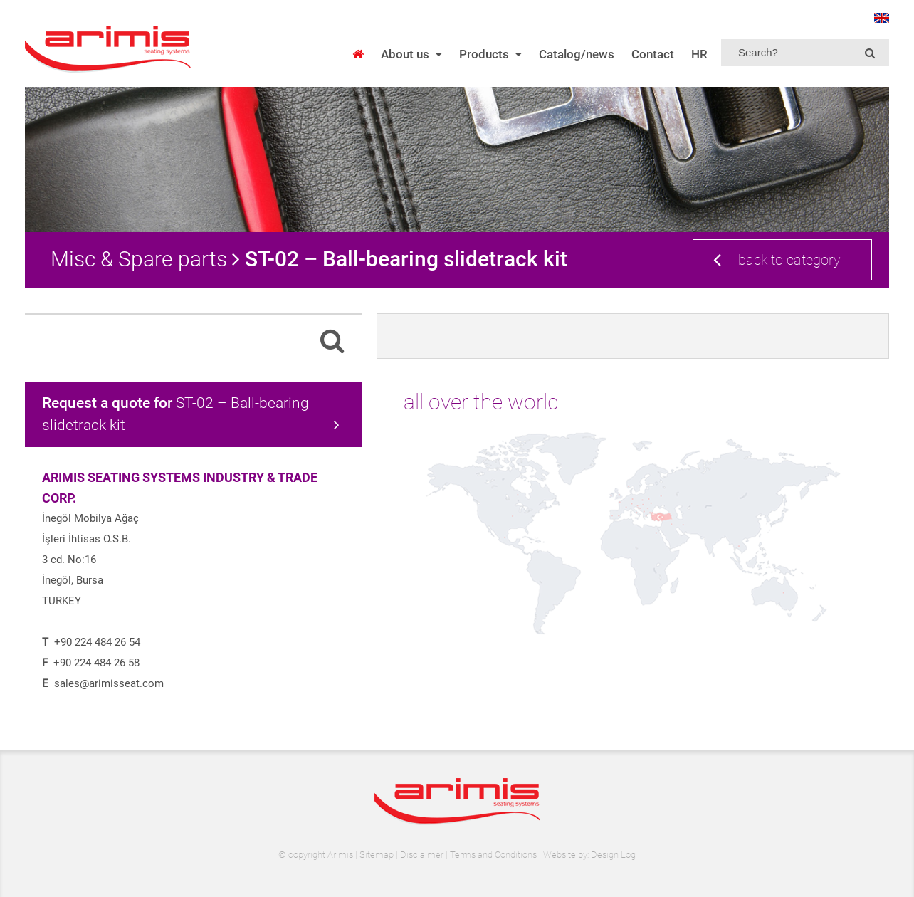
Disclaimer (421, 854)
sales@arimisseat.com (109, 683)
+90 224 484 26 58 (96, 662)
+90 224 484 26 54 (97, 642)
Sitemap (376, 854)
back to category (777, 259)
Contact (652, 54)
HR (699, 54)
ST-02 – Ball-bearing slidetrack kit (191, 414)
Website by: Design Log (589, 854)
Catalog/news (576, 54)
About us (411, 54)
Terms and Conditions (493, 854)
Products (490, 54)
